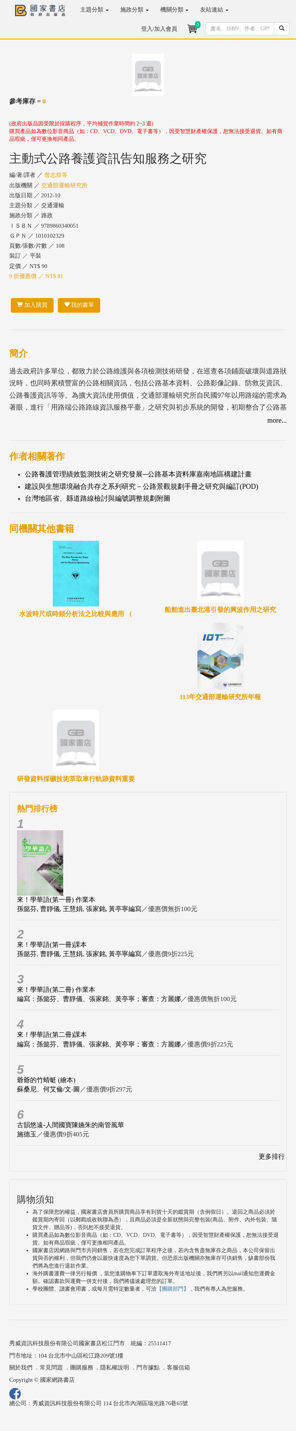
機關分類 (174, 10)
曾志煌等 (55, 175)
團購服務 (81, 1367)
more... (277, 420)
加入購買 (32, 305)
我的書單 (79, 305)
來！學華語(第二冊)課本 (52, 1034)
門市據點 (148, 1367)
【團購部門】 (172, 1289)
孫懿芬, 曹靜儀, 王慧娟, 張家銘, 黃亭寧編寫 (79, 909)
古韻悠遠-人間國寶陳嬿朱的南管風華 (70, 1125)
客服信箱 (178, 1367)
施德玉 (27, 1134)
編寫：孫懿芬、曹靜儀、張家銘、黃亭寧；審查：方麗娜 (99, 999)
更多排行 (272, 1156)
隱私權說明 (114, 1367)
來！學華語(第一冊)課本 (52, 944)
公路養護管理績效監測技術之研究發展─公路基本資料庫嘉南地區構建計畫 (138, 474)
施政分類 (134, 10)
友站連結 (214, 10)
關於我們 (20, 1367)
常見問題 (51, 1367)
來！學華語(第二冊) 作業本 (56, 989)
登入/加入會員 (159, 29)
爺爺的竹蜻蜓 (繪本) (46, 1080)
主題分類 (94, 10)
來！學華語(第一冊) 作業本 (56, 899)
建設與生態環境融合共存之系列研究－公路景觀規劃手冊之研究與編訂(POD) (141, 486)
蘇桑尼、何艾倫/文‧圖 (48, 1089)
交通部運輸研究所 (64, 185)
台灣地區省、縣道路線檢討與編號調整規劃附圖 (97, 498)
